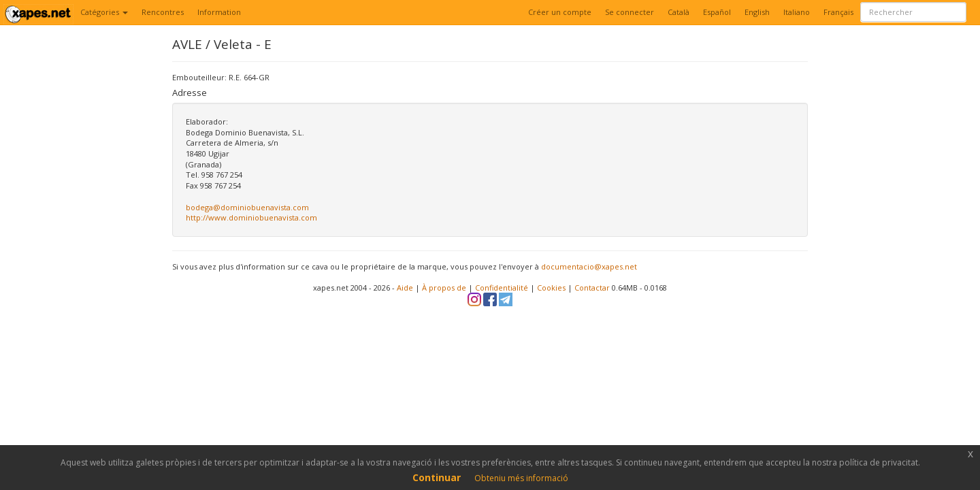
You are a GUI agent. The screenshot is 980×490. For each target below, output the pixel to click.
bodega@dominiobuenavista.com (247, 207)
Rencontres (163, 12)
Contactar (592, 287)
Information (219, 12)
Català (678, 12)
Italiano (796, 12)
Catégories (104, 12)
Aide (405, 287)
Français (838, 12)
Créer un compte (559, 12)
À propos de (444, 287)
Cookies (551, 287)
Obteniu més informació (521, 478)
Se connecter (629, 12)
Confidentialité (501, 287)
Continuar (436, 477)
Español (717, 12)
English (757, 12)
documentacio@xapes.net (589, 266)
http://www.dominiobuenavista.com (251, 217)
